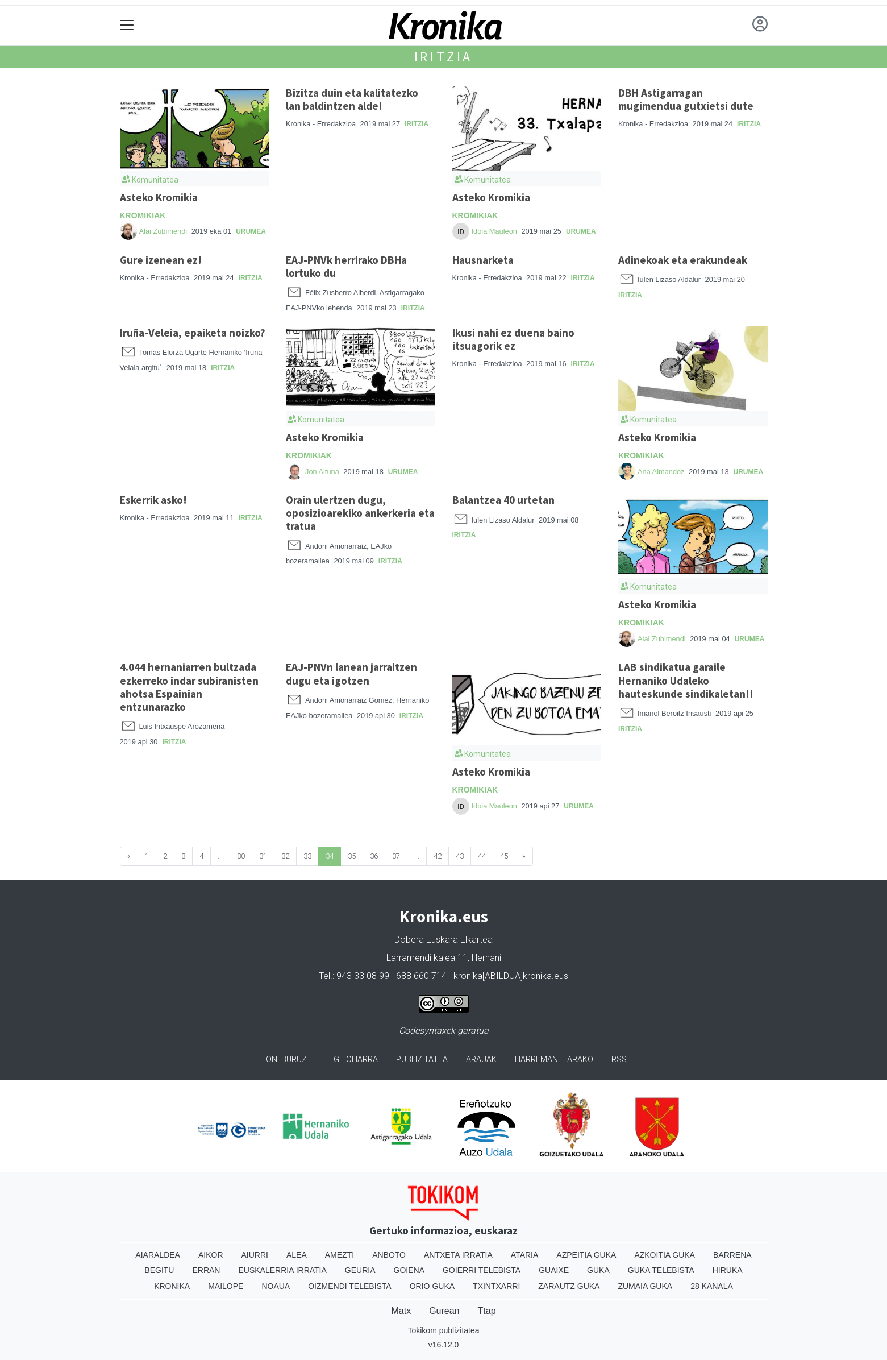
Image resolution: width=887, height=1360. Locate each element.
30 (241, 856)
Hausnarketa (483, 260)
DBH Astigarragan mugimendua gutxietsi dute (685, 99)
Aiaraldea (157, 1254)
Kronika (172, 1286)
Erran (206, 1270)
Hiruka (728, 1270)
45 (504, 856)
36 (374, 856)
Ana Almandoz (661, 471)
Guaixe (554, 1270)
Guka (598, 1270)
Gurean (444, 1311)
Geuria (360, 1270)
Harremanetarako (554, 1059)
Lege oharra (351, 1059)
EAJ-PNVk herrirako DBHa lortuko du (346, 266)
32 (285, 856)
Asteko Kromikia (159, 197)
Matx (401, 1311)
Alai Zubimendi (163, 231)
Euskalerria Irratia (282, 1270)
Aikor (210, 1254)
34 (330, 856)
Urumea (251, 231)
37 (396, 856)
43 (460, 856)
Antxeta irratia (458, 1254)
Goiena (409, 1270)
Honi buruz (283, 1059)
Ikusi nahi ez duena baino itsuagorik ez (513, 339)
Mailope (225, 1286)
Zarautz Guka (568, 1286)
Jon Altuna (323, 471)
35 (352, 856)
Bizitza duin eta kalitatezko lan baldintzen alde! (352, 99)
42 (438, 856)
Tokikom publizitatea (443, 1330)
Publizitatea (422, 1059)
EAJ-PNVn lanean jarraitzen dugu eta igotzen (351, 673)
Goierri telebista (481, 1270)
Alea (296, 1254)
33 (307, 856)
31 (263, 856)
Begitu (159, 1270)
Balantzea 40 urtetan (503, 500)
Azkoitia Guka (664, 1254)
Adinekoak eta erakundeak (682, 260)
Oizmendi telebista (350, 1286)
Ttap (487, 1311)
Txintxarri (496, 1286)
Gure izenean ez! (161, 260)
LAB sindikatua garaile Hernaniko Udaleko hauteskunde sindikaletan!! (685, 680)
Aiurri (254, 1254)
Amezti (339, 1254)
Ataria (525, 1254)
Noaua (275, 1286)
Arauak (481, 1059)
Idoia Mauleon (494, 231)
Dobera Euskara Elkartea (443, 939)
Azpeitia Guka (586, 1254)
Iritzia (443, 56)
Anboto (389, 1254)
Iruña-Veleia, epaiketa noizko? (192, 332)
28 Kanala (711, 1286)
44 (482, 856)
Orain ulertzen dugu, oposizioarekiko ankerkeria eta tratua (360, 513)
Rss (619, 1059)
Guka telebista (661, 1270)
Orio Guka (432, 1286)
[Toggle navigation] (127, 25)
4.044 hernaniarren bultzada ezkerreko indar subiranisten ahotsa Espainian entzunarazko (189, 686)
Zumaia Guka (645, 1286)
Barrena (732, 1254)
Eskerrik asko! (153, 500)
